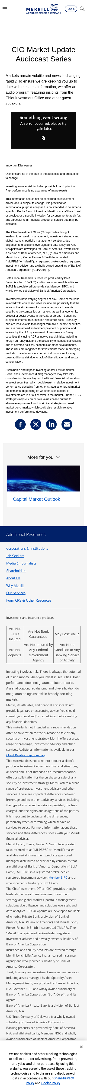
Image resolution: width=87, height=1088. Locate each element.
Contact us (18, 1011)
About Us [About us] (13, 519)
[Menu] (5, 9)
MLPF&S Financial (61, 1023)
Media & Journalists (21, 505)
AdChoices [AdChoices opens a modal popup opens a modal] (57, 1029)
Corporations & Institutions (27, 490)
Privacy (72, 1011)
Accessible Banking (54, 1017)
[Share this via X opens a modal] (35, 424)
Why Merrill (15, 527)
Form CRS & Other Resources (28, 542)
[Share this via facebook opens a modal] (20, 424)
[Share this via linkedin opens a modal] (51, 424)
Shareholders (16, 512)
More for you (40, 451)
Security (23, 1017)
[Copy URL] (43, 138)
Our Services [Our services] (16, 534)
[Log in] (71, 9)
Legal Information (24, 1023)
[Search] (82, 9)
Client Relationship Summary (25, 697)
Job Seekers (15, 497)
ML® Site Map (46, 1011)
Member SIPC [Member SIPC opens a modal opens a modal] (57, 819)
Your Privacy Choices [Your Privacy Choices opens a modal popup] (40, 1035)
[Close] (81, 1047)
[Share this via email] (66, 424)
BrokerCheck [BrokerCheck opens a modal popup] (27, 1029)
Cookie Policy (50, 1083)
